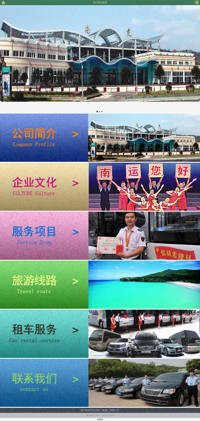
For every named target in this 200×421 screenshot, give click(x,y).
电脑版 (100, 419)
